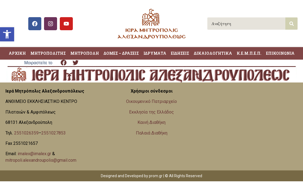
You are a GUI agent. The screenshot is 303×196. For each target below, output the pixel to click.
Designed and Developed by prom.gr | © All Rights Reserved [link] (151, 176)
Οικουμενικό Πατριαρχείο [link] (151, 101)
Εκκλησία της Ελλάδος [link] (151, 112)
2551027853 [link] (53, 133)
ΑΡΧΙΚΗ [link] (17, 53)
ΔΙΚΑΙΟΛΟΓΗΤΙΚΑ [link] (213, 53)
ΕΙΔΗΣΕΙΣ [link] (180, 53)
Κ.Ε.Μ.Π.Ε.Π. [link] (249, 53)
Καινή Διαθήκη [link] (151, 122)
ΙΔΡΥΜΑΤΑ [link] (154, 53)
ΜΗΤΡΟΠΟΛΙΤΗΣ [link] (48, 53)
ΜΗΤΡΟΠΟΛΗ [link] (84, 53)
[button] (64, 63)
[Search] (291, 23)
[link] (7, 34)
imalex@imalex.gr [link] (34, 153)
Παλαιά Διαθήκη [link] (151, 133)
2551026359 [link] (26, 133)
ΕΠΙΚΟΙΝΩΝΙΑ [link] (280, 53)
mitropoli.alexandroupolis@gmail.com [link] (40, 160)
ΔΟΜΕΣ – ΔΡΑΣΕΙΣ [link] (121, 53)
